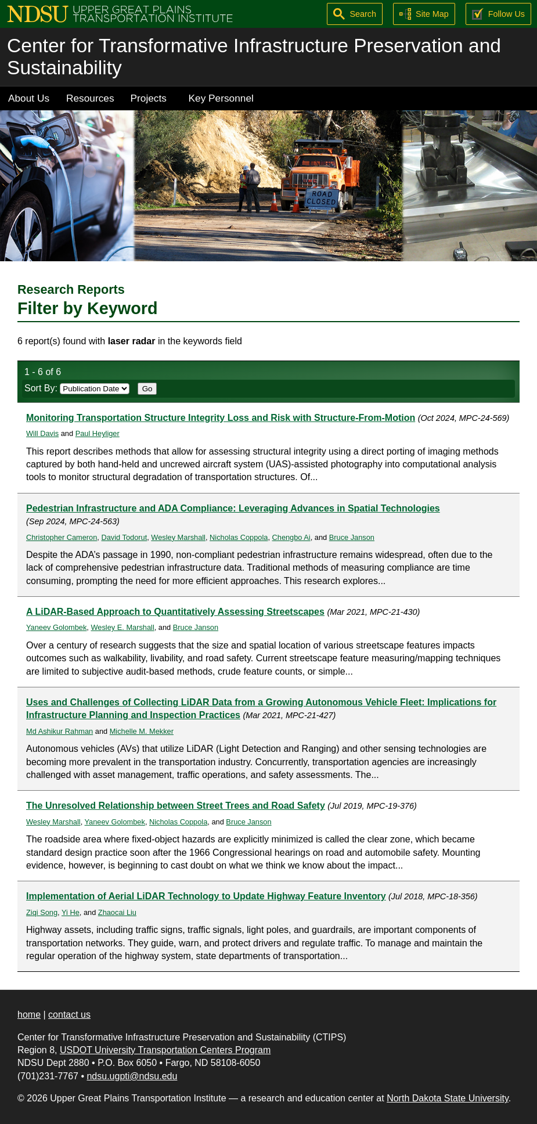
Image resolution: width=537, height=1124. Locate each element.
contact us (69, 1014)
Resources (90, 98)
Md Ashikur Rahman (59, 731)
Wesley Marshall (178, 537)
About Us (28, 98)
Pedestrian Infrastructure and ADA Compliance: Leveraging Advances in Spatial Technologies (233, 508)
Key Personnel (221, 98)
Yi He (71, 912)
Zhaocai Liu (117, 912)
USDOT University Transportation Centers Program (165, 1050)
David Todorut (124, 537)
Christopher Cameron (61, 537)
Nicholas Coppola (239, 537)
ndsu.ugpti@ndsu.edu (132, 1076)
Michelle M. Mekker (142, 731)
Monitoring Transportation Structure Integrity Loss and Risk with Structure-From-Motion (220, 418)
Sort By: (76, 388)
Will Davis (42, 433)
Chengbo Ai (291, 537)
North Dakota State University (448, 1098)
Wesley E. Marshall (122, 627)
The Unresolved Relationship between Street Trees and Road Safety (175, 805)
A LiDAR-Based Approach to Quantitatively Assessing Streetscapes (175, 612)
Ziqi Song (41, 912)
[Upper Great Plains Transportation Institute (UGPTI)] (120, 13)
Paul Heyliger (97, 433)
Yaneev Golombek (56, 627)
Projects (149, 98)
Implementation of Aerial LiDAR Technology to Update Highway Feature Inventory (206, 896)
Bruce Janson (351, 537)
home (29, 1014)
